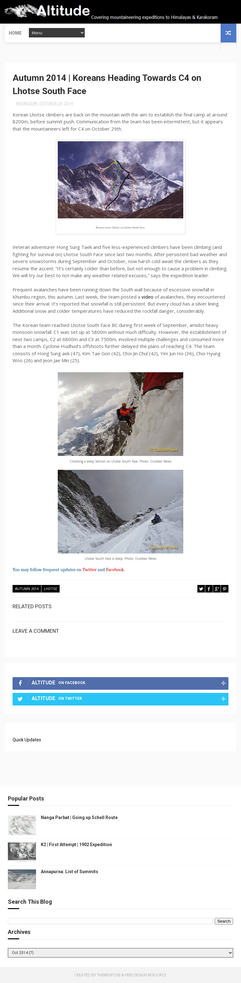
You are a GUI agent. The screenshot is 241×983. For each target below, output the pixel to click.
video (147, 297)
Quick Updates (27, 739)
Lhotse (50, 589)
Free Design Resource (145, 975)
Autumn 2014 (27, 589)
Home (15, 33)
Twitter (90, 569)
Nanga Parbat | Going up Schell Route (79, 817)
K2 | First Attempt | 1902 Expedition (76, 844)
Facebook (115, 569)
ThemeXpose (108, 975)
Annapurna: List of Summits (69, 871)
